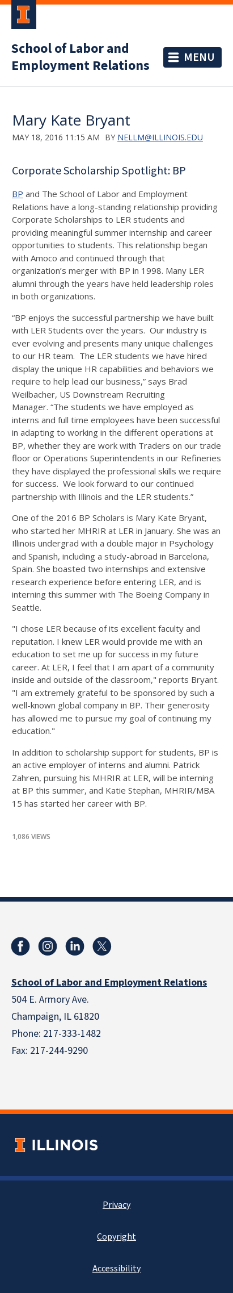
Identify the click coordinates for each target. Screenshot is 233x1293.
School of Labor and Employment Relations (80, 57)
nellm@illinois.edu (160, 137)
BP (17, 193)
